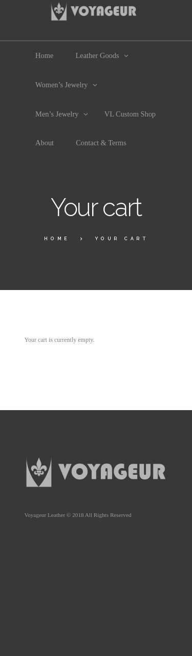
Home (57, 238)
